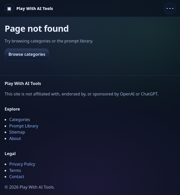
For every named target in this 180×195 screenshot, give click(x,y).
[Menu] (170, 8)
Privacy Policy (22, 164)
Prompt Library (23, 126)
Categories (19, 119)
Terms (15, 170)
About (15, 138)
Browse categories (26, 54)
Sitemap (17, 132)
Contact (16, 176)
